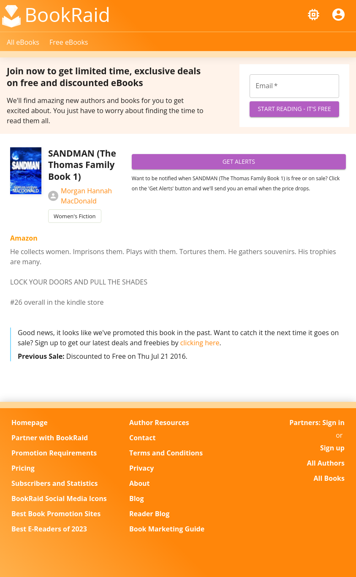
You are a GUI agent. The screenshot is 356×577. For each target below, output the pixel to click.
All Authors (326, 463)
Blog (136, 498)
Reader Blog (149, 513)
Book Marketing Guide (166, 529)
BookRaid (67, 14)
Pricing (23, 468)
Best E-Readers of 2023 (49, 529)
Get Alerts (239, 162)
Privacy (141, 468)
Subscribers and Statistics (54, 483)
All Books (329, 478)
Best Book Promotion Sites (56, 513)
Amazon (24, 238)
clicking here (200, 342)
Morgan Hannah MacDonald (80, 196)
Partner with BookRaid (49, 437)
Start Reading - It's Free (294, 109)
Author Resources (159, 422)
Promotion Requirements (54, 453)
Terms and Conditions (166, 453)
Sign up (332, 447)
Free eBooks (69, 42)
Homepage (29, 422)
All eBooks (23, 42)
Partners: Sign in (317, 422)
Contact (142, 437)
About (139, 483)
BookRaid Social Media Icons (59, 498)
